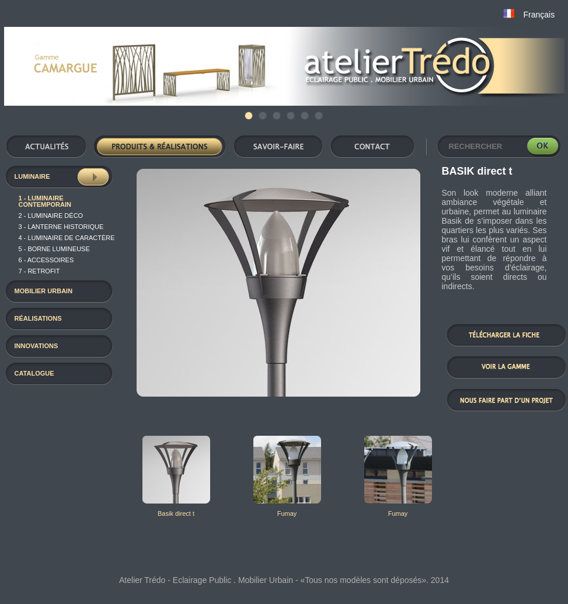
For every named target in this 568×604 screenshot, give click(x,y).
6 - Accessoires (46, 259)
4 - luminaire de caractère (67, 237)
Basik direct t (176, 513)
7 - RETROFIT (39, 271)
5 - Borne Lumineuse (54, 248)
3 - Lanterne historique (61, 226)
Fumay (287, 513)
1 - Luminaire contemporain (45, 201)
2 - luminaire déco (51, 215)
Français (539, 14)
